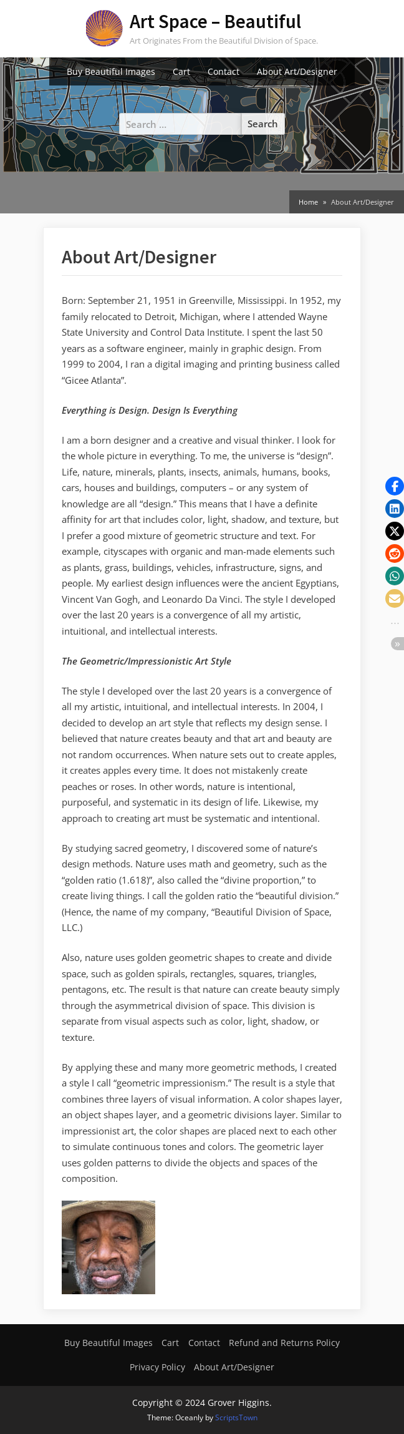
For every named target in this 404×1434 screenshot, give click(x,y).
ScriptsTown (236, 1417)
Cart (181, 71)
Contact (223, 71)
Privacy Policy (157, 1367)
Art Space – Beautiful (215, 21)
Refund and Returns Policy (284, 1343)
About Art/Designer (297, 71)
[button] (394, 486)
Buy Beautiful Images (111, 71)
